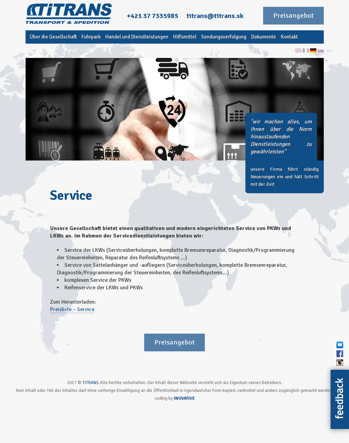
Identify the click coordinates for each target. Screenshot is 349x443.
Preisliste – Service (72, 309)
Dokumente (263, 37)
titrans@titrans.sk (214, 16)
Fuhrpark (91, 37)
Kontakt (289, 37)
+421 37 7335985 (152, 16)
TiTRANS (90, 382)
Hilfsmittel (184, 37)
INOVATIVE (184, 398)
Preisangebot (293, 15)
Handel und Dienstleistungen (136, 37)
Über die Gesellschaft (53, 37)
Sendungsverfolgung (223, 37)
